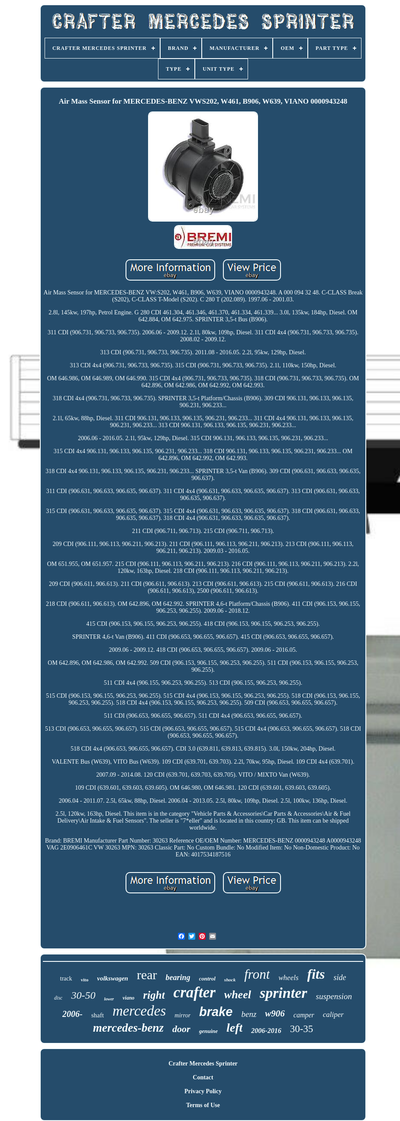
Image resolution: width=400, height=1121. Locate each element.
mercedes (139, 1011)
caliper (333, 1014)
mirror (182, 1015)
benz (248, 1014)
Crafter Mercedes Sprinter (203, 1063)
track (66, 978)
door (181, 1028)
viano (128, 998)
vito (85, 979)
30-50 (83, 995)
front (257, 974)
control (207, 978)
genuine (208, 1031)
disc (58, 998)
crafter (195, 992)
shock (229, 979)
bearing (178, 977)
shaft (97, 1015)
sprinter (283, 993)
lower (109, 999)
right (154, 995)
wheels (288, 978)
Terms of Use (203, 1105)
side (339, 977)
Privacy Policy (203, 1091)
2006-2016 (266, 1030)
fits (316, 974)
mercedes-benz (128, 1027)
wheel (237, 994)
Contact (203, 1077)
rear (147, 974)
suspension (334, 996)
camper (304, 1015)
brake (215, 1012)
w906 (275, 1013)
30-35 (301, 1028)
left (234, 1027)
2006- (72, 1014)
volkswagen (112, 978)
